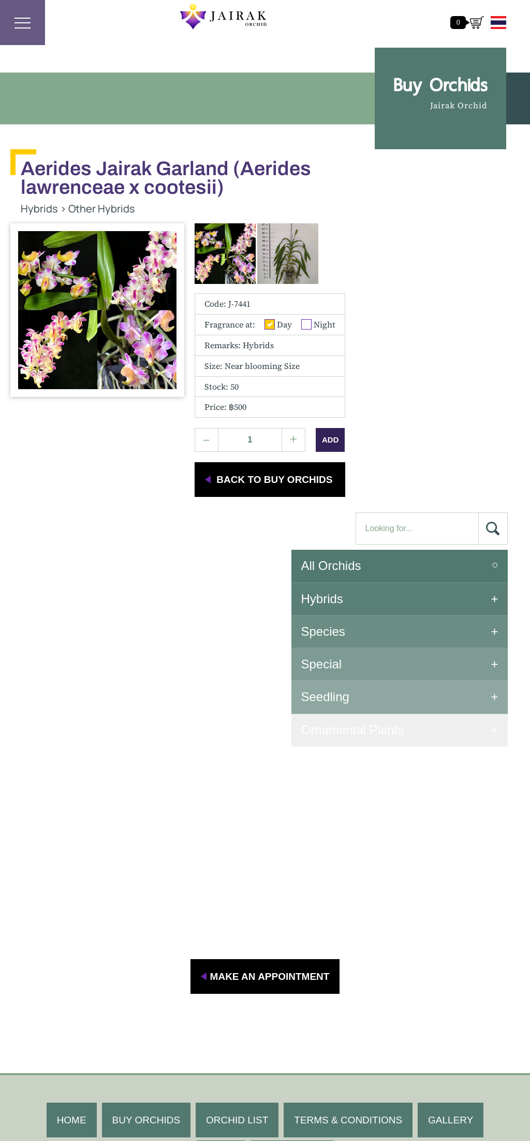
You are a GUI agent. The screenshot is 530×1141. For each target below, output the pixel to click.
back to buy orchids (274, 456)
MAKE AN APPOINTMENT (270, 698)
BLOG (220, 880)
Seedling (404, 350)
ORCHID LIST (237, 842)
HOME (71, 842)
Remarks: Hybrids (239, 321)
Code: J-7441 (227, 281)
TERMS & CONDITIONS (348, 842)
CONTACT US (291, 880)
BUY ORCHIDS (146, 842)
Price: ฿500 (225, 384)
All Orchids (410, 219)
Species (402, 285)
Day (278, 301)
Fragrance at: (229, 301)
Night (318, 301)
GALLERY (450, 842)
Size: (252, 342)
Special (400, 317)
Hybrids (401, 252)
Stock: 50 (221, 363)
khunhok (418, 1022)
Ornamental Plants (431, 383)
